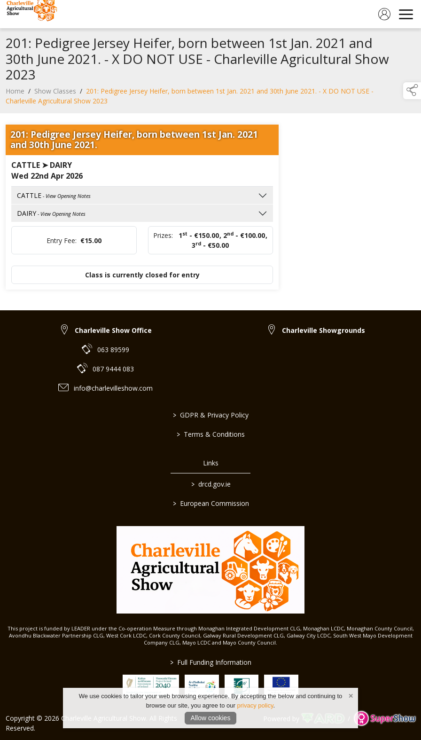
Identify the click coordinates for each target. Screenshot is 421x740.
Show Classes (55, 93)
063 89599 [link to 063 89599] (113, 349)
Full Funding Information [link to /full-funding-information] (210, 662)
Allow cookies (211, 718)
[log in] (384, 14)
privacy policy (255, 705)
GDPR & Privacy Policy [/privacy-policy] (211, 414)
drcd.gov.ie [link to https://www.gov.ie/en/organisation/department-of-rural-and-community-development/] (210, 484)
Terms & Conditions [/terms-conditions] (211, 434)
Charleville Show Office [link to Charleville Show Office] (113, 330)
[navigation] (406, 14)
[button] (412, 90)
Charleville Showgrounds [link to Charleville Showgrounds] (323, 330)
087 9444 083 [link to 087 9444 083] (113, 368)
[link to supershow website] (384, 718)
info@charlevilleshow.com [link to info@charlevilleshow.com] (113, 388)
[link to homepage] (30, 14)
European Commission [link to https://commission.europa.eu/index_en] (210, 503)
